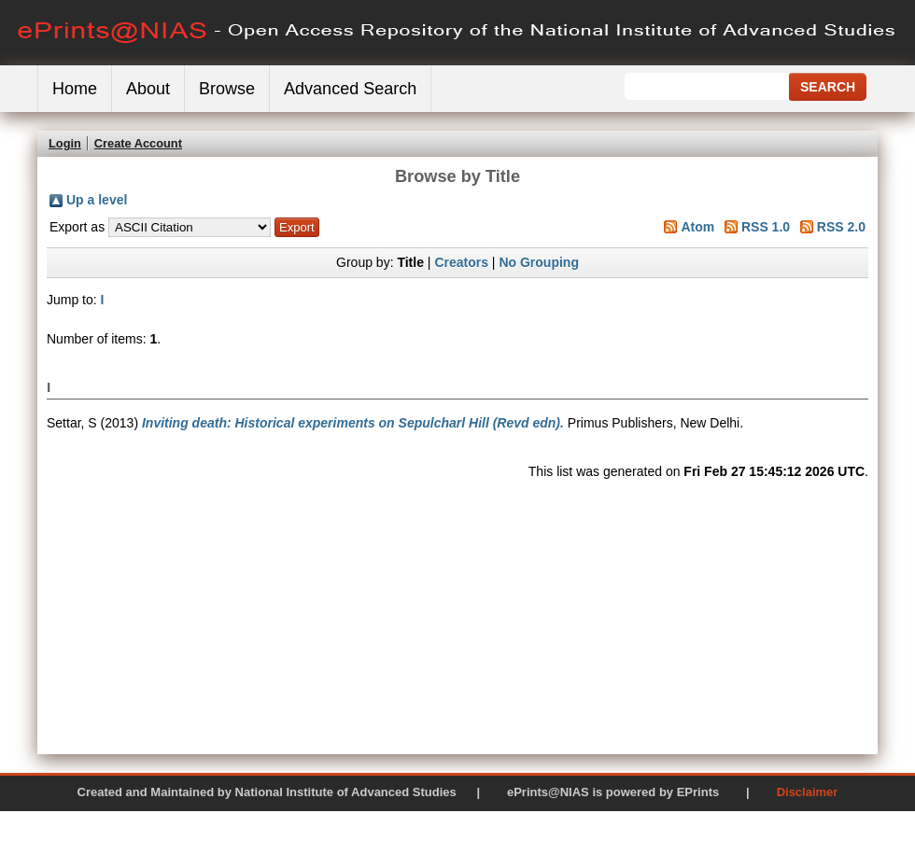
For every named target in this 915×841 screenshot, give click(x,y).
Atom (697, 226)
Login (65, 143)
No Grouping (539, 262)
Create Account (138, 143)
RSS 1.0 (765, 226)
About (148, 88)
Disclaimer (807, 792)
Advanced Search (350, 88)
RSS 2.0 (841, 226)
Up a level (96, 199)
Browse (227, 88)
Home (74, 88)
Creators (461, 262)
